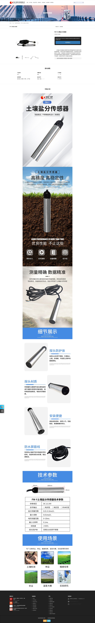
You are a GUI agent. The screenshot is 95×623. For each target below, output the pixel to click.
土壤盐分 (72, 58)
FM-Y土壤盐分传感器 (25, 23)
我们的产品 (36, 2)
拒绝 (45, 620)
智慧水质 (51, 603)
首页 (27, 2)
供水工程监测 (51, 606)
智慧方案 (45, 2)
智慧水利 (51, 605)
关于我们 (31, 2)
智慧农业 (51, 600)
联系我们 (54, 2)
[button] (38, 43)
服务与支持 (35, 608)
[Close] (93, 617)
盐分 (69, 58)
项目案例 (50, 2)
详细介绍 (57, 26)
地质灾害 (51, 611)
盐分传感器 (66, 58)
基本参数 (61, 26)
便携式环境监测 (52, 613)
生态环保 (51, 608)
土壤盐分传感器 (62, 58)
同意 (49, 620)
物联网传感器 (17, 23)
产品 (13, 23)
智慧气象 (51, 598)
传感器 (58, 58)
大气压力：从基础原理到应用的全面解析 (19, 605)
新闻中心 (41, 2)
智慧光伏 (51, 610)
